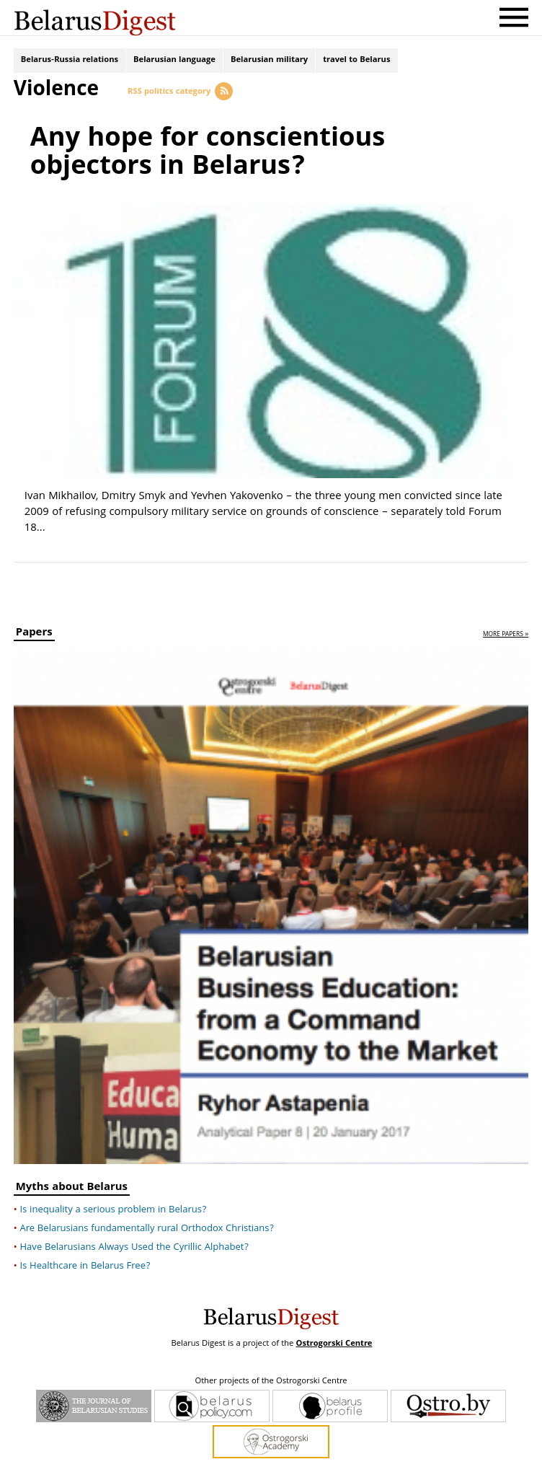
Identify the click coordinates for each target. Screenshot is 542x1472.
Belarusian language (174, 63)
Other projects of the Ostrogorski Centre (271, 1362)
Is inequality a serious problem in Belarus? (112, 1190)
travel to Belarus (356, 63)
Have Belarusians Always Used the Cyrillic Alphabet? (133, 1228)
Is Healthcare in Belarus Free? (84, 1246)
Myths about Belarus (72, 1169)
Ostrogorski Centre (334, 1324)
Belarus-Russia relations (69, 63)
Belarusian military (269, 63)
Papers (34, 615)
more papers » (505, 616)
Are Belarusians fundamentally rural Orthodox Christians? (146, 1209)
